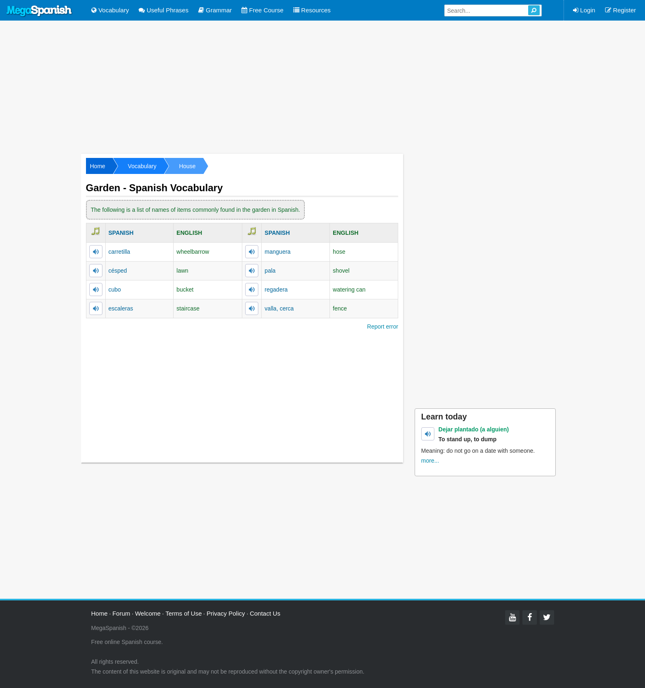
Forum (121, 613)
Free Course (262, 10)
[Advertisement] (322, 86)
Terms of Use (183, 613)
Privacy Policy (225, 613)
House (187, 166)
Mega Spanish (39, 11)
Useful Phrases (163, 10)
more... (430, 460)
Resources (312, 10)
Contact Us (265, 613)
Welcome (147, 613)
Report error (382, 326)
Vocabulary (110, 10)
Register (620, 10)
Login (584, 10)
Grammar (215, 10)
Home (97, 166)
